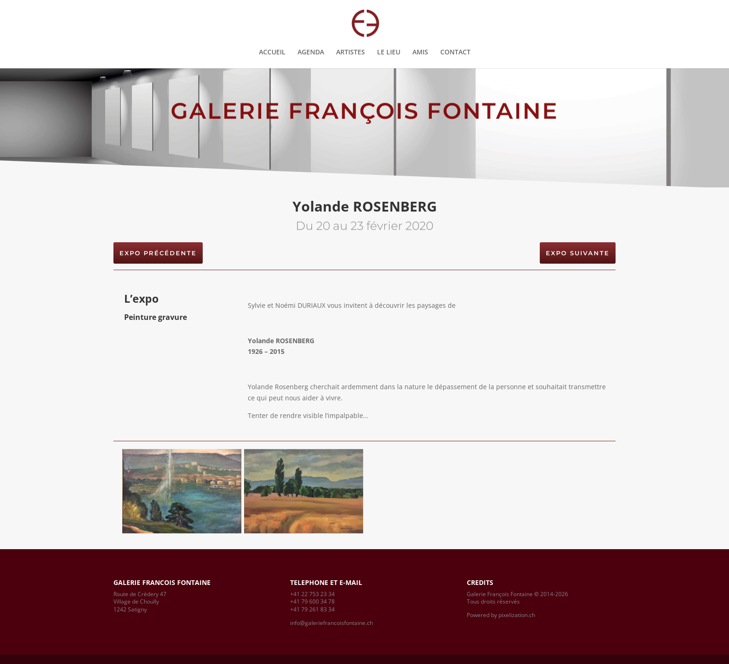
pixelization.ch (516, 615)
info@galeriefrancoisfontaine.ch (331, 623)
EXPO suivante (578, 253)
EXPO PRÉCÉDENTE (158, 253)
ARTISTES (350, 52)
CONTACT (455, 52)
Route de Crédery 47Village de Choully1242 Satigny (139, 602)
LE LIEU (388, 52)
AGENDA (311, 52)
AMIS (420, 52)
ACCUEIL (272, 52)
